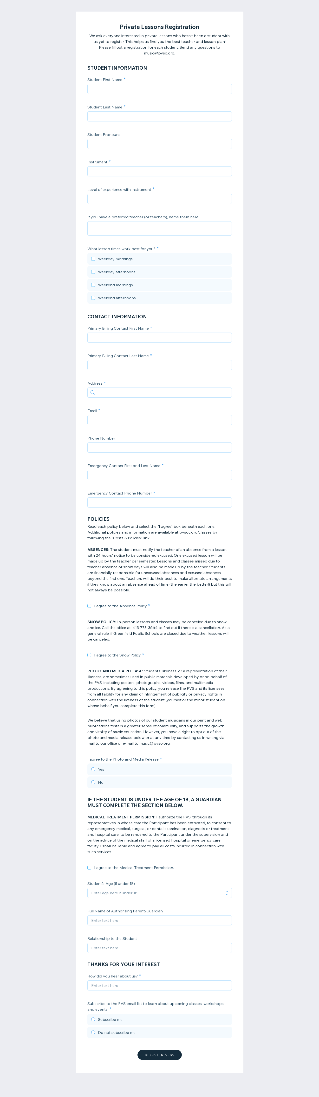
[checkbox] (159, 259)
